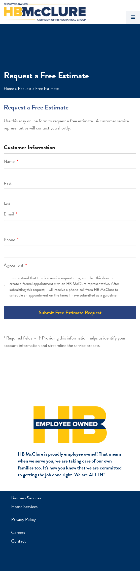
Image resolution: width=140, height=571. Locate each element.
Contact (18, 541)
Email (10, 214)
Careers (18, 532)
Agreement (15, 265)
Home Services (24, 506)
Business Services (26, 497)
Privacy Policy (23, 519)
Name (11, 161)
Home (9, 88)
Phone (11, 239)
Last (7, 203)
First (7, 183)
